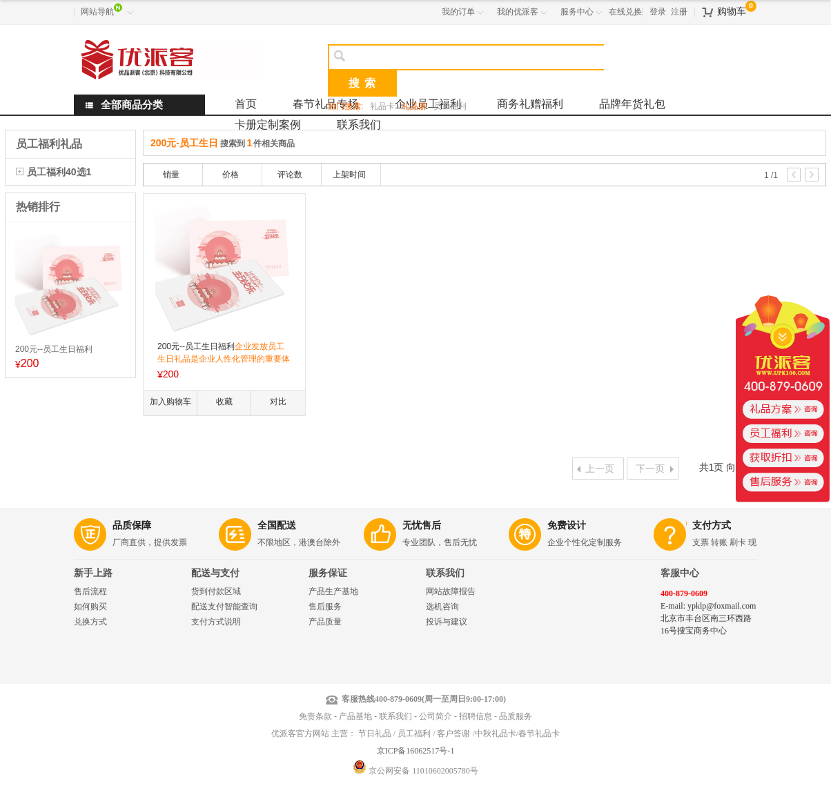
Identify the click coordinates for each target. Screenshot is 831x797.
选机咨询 (442, 606)
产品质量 (325, 622)
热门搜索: (345, 106)
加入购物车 (170, 401)
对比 (278, 401)
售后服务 (325, 606)
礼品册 (414, 106)
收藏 (224, 401)
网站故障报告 (451, 591)
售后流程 (90, 591)
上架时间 (349, 174)
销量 (171, 174)
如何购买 (90, 606)
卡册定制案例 (268, 124)
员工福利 (450, 106)
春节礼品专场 (326, 104)
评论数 (289, 174)
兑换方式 (90, 622)
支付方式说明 (216, 622)
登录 (657, 12)
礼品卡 (382, 106)
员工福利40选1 (59, 171)
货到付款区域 (216, 591)
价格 (230, 174)
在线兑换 (625, 12)
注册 (679, 12)
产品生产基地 (333, 591)
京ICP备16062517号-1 (416, 751)
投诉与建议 (446, 622)
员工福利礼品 (49, 144)
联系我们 (359, 124)
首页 (246, 104)
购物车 (731, 11)
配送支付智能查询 (224, 606)
